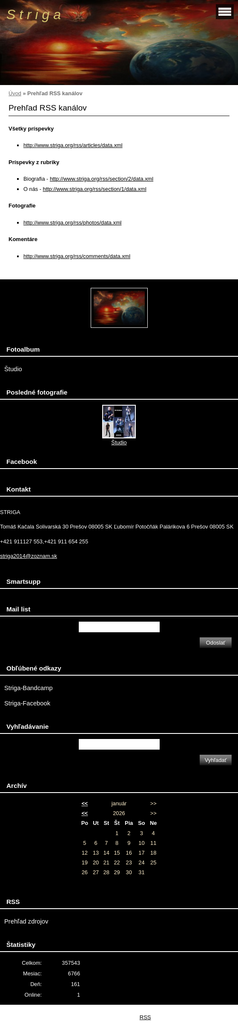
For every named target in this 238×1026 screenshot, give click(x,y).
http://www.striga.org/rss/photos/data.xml (72, 222)
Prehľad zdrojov (26, 921)
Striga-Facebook (27, 703)
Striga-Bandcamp (28, 688)
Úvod (15, 93)
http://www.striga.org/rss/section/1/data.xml (94, 189)
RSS (145, 1017)
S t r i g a (33, 14)
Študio (13, 369)
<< (84, 803)
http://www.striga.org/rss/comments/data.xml (76, 256)
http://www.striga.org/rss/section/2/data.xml (101, 179)
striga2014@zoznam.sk (28, 556)
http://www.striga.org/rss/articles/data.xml (73, 145)
